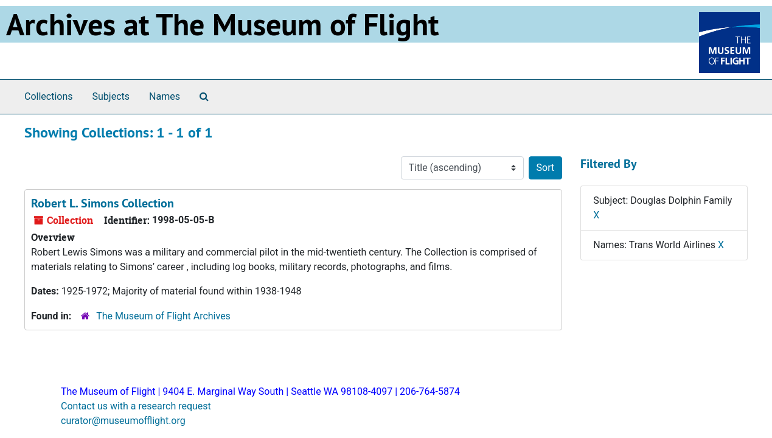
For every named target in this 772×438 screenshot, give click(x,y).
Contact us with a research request (136, 406)
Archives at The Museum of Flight (222, 24)
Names (164, 96)
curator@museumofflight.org (123, 420)
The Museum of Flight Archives (163, 316)
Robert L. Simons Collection (102, 203)
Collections (48, 96)
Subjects (111, 96)
